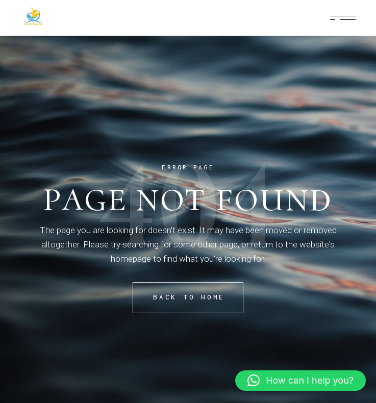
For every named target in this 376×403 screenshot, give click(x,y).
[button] (300, 380)
